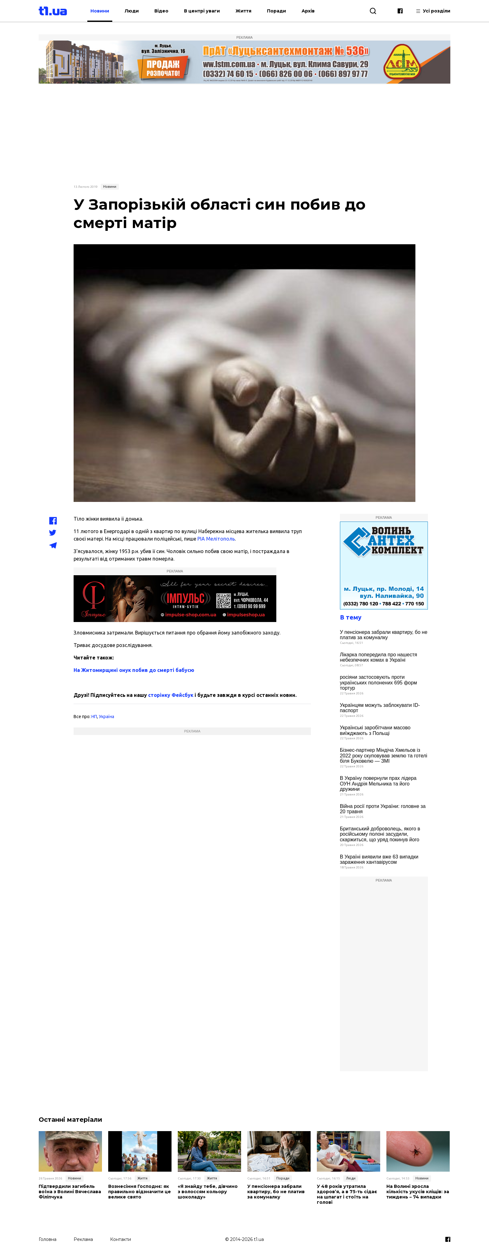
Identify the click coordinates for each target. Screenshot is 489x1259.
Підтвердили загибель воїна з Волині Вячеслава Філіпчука (70, 1191)
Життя (243, 11)
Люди (132, 11)
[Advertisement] (244, 133)
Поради (276, 11)
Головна (47, 1239)
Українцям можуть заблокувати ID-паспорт (380, 707)
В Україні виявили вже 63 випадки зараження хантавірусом (379, 859)
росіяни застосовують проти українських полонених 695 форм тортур (378, 682)
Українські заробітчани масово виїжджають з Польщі (375, 730)
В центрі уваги (202, 11)
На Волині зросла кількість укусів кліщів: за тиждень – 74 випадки (417, 1191)
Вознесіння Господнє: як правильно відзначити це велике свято (139, 1191)
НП (94, 716)
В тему (350, 617)
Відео (161, 11)
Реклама (83, 1239)
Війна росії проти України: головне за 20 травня (383, 809)
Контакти (120, 1239)
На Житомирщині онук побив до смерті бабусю (134, 670)
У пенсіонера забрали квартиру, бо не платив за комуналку (384, 635)
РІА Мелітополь (216, 539)
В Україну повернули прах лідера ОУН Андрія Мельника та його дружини (378, 783)
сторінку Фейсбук (170, 695)
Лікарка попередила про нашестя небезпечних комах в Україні (378, 657)
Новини (99, 11)
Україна (106, 716)
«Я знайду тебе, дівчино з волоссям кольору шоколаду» (208, 1191)
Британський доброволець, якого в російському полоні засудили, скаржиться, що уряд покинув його (380, 834)
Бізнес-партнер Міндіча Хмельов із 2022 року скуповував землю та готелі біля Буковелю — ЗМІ (383, 755)
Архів (308, 11)
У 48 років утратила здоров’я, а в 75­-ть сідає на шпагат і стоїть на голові (347, 1194)
